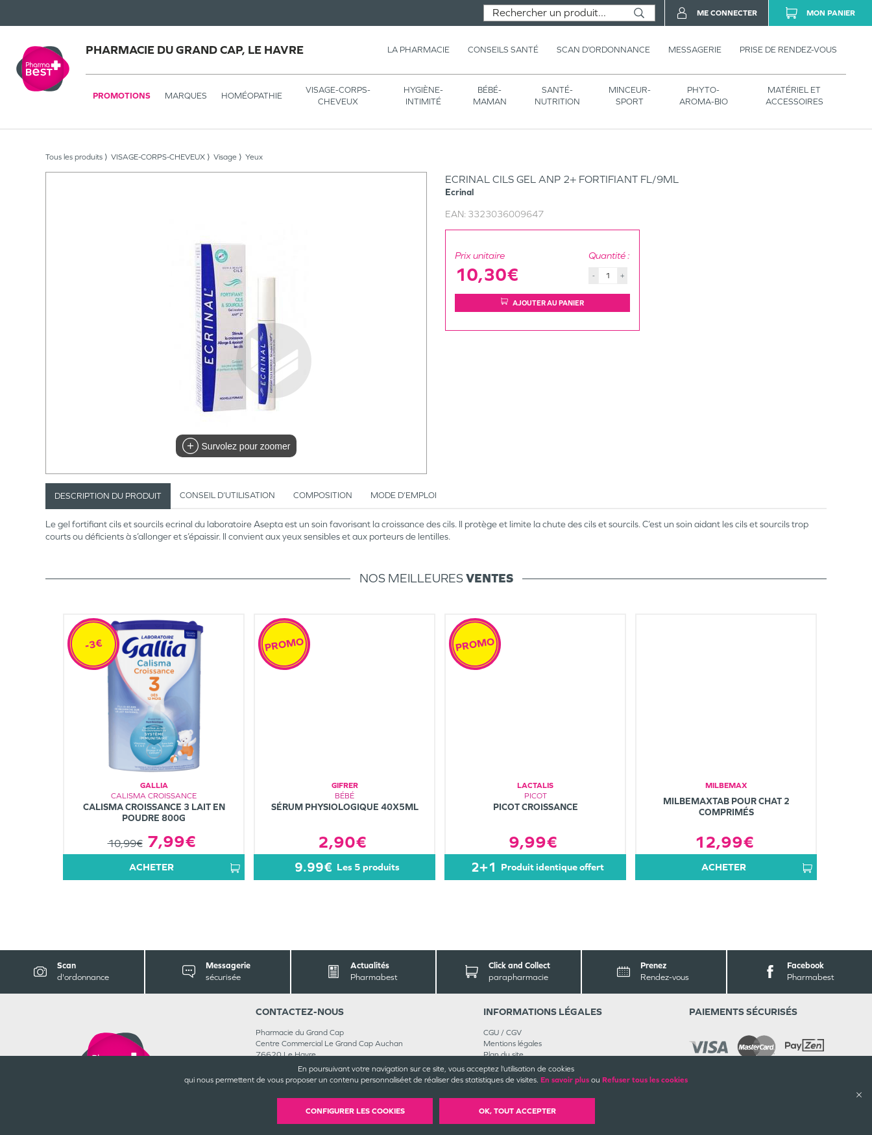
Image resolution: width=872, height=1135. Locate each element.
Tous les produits (74, 156)
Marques (186, 96)
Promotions (122, 96)
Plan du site (503, 1054)
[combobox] (554, 12)
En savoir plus (564, 1079)
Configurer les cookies (355, 1111)
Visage (225, 156)
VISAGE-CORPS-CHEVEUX (338, 95)
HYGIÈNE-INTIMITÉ (423, 95)
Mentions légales (512, 1043)
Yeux (254, 156)
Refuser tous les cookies (645, 1079)
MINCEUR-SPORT (630, 95)
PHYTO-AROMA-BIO (703, 95)
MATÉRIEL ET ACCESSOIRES (794, 95)
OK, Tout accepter (517, 1111)
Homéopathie (251, 96)
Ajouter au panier (542, 302)
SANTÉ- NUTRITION (557, 95)
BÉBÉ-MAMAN (490, 95)
